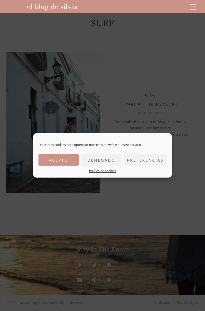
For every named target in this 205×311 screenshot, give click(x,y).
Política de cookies (102, 171)
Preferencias (145, 159)
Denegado (101, 159)
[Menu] (193, 6)
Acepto (58, 159)
